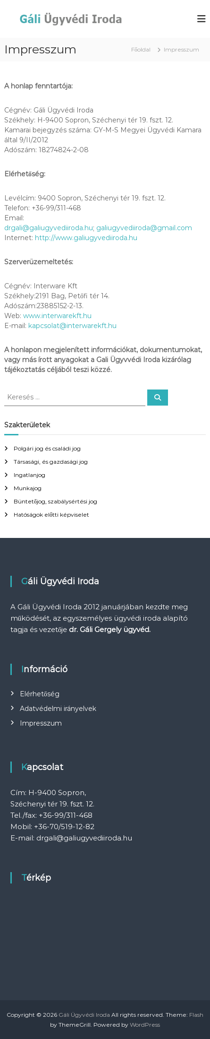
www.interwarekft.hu (57, 316)
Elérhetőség (39, 694)
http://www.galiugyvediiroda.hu (87, 238)
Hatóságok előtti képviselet (51, 514)
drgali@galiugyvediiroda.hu (48, 228)
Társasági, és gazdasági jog (51, 461)
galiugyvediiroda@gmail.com (144, 228)
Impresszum (41, 723)
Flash (196, 1014)
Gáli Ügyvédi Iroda (84, 1014)
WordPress (145, 1024)
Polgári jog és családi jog (47, 448)
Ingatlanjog (29, 474)
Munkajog (28, 488)
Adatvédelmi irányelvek (58, 708)
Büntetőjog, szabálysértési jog (55, 501)
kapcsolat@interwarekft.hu (72, 325)
